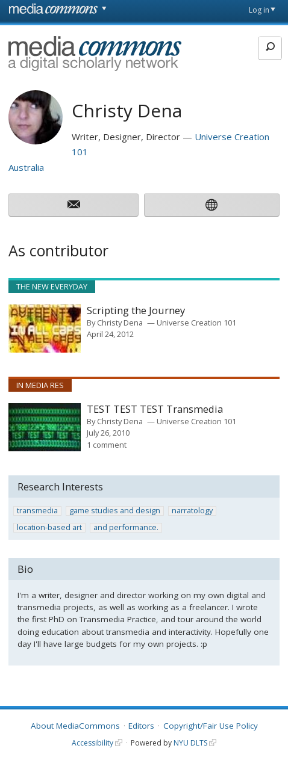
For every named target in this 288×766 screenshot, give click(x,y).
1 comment (107, 444)
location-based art (49, 528)
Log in (259, 10)
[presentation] (44, 328)
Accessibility (92, 743)
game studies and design (114, 511)
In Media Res (40, 385)
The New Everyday (51, 286)
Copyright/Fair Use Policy (210, 725)
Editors (141, 725)
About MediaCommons (75, 725)
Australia (26, 167)
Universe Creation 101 (196, 322)
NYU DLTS (190, 743)
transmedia (37, 511)
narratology (192, 511)
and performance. (125, 528)
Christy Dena (120, 322)
